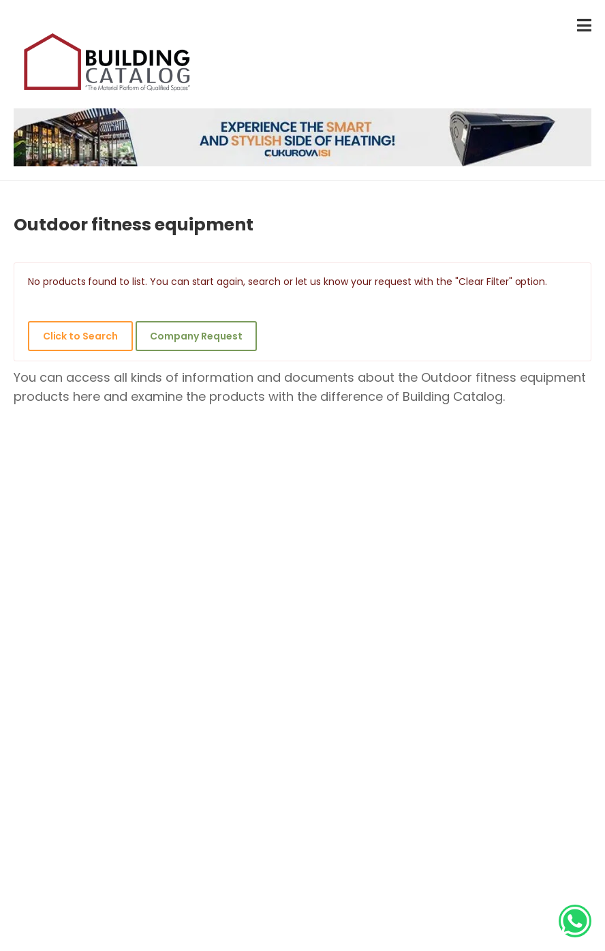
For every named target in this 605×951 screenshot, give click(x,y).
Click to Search (80, 336)
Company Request (196, 336)
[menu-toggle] (584, 25)
